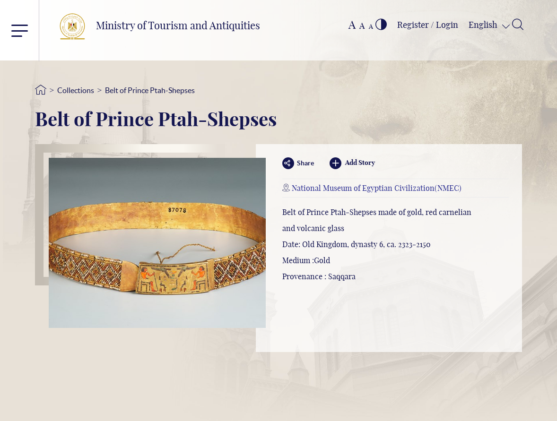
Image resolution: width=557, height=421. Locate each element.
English (484, 25)
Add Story (352, 163)
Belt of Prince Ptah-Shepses (150, 90)
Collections (75, 90)
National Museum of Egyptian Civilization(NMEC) (376, 188)
